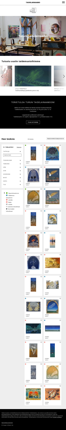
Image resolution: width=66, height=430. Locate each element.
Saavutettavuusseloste (7, 422)
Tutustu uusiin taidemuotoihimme (21, 61)
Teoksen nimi (7, 160)
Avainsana (6, 174)
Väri (12, 167)
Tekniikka (6, 163)
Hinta (5, 181)
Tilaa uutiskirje (33, 122)
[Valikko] (63, 2)
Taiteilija (6, 151)
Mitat (5, 177)
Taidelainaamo (33, 2)
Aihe (4, 170)
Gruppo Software (57, 417)
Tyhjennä (19, 147)
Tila (4, 184)
